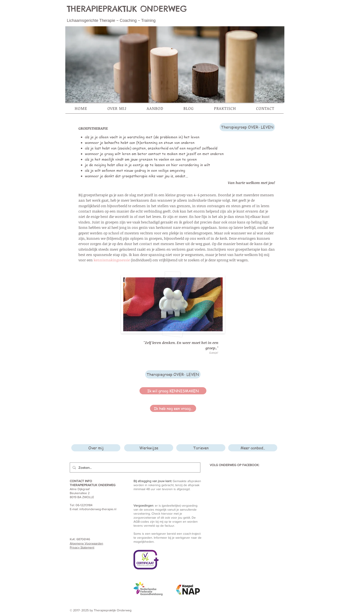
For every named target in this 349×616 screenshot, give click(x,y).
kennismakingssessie (112, 260)
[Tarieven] (200, 447)
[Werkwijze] (148, 447)
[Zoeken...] (134, 467)
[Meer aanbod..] (252, 447)
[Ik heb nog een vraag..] (173, 408)
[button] (117, 108)
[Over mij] (95, 447)
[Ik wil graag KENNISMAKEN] (173, 390)
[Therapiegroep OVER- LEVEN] (247, 127)
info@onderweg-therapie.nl (97, 509)
